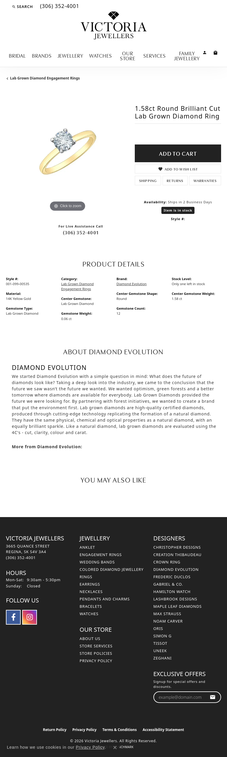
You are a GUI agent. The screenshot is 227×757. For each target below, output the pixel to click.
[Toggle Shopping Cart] (215, 52)
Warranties (205, 180)
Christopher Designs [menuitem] (177, 547)
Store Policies (96, 653)
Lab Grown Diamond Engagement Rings (45, 78)
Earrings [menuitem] (90, 584)
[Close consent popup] (115, 747)
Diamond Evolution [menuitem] (176, 569)
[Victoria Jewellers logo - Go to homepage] (113, 26)
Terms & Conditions (120, 729)
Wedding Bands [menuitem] (97, 562)
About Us (90, 638)
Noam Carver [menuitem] (168, 621)
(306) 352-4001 (80, 232)
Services (154, 55)
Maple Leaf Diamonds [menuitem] (177, 606)
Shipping (148, 180)
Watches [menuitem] (89, 613)
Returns (175, 180)
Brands (42, 55)
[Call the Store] (21, 557)
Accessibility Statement (163, 729)
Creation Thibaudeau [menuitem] (177, 554)
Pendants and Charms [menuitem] (105, 599)
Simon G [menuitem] (162, 636)
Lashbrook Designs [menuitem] (175, 599)
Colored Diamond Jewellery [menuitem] (111, 569)
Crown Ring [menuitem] (167, 562)
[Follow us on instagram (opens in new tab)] (29, 617)
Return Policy (55, 729)
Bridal (17, 55)
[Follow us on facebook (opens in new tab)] (13, 617)
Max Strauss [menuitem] (167, 613)
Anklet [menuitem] (87, 547)
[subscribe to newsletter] (212, 697)
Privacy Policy (96, 660)
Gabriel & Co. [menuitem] (168, 584)
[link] (59, 6)
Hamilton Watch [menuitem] (172, 591)
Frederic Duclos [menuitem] (172, 576)
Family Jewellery (187, 55)
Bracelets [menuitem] (91, 606)
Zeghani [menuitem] (162, 658)
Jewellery (70, 55)
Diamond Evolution (131, 284)
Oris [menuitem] (158, 628)
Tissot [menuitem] (160, 643)
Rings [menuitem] (86, 576)
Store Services (96, 646)
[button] (22, 6)
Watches (100, 55)
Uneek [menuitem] (160, 650)
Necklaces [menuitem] (91, 591)
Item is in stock (178, 210)
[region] (67, 151)
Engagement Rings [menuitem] (101, 554)
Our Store (127, 55)
